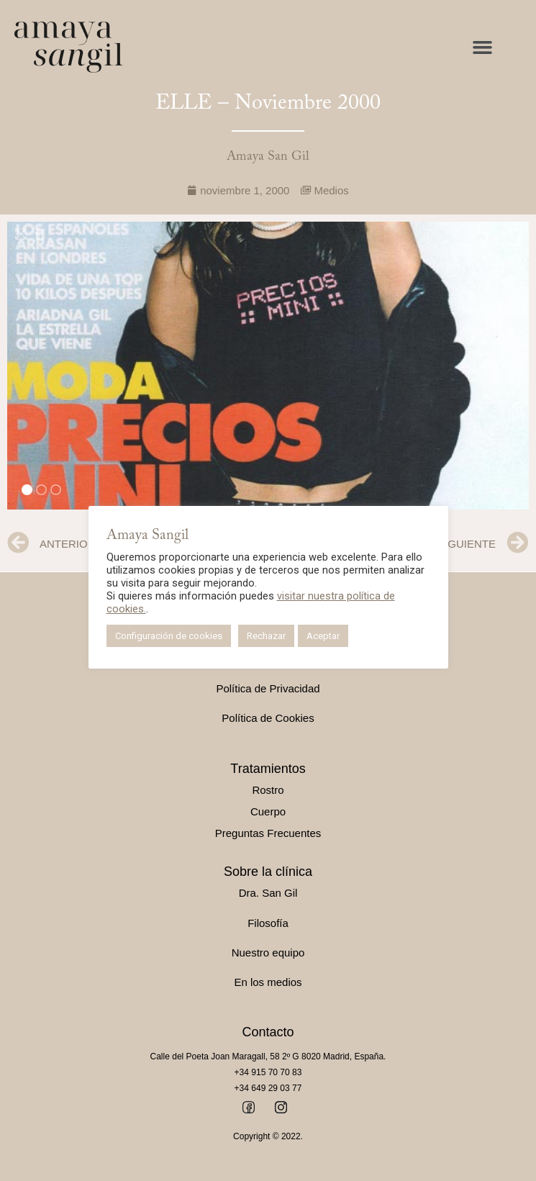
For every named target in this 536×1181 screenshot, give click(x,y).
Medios (331, 190)
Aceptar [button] (323, 635)
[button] (483, 47)
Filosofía (268, 923)
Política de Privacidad (267, 688)
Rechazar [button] (266, 635)
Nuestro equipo (268, 952)
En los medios (267, 982)
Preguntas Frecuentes (268, 833)
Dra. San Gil (268, 893)
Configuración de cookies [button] (168, 635)
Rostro (267, 790)
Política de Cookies (268, 718)
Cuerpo (268, 811)
